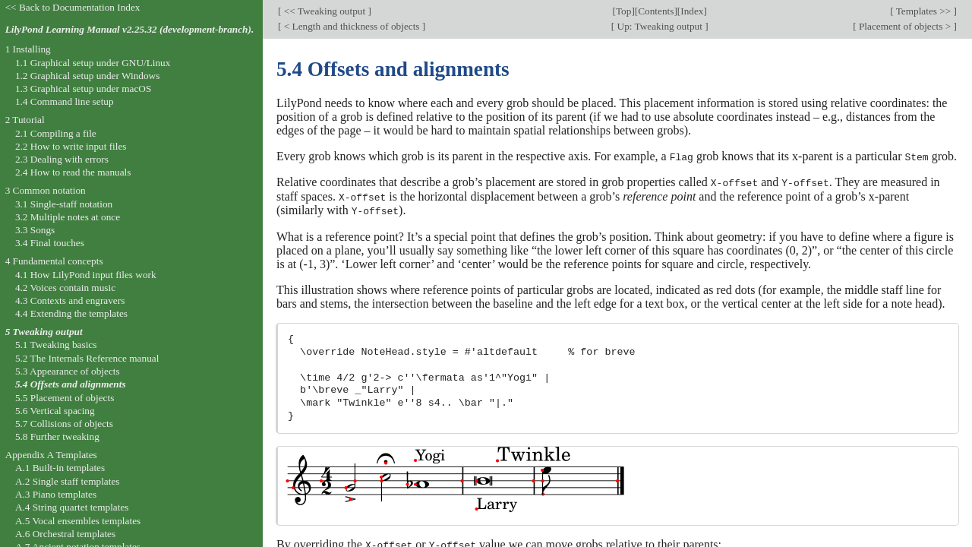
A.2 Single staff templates (67, 481)
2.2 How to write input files (71, 146)
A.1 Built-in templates (60, 467)
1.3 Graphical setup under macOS (83, 88)
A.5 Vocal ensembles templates (77, 520)
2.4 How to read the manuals (73, 172)
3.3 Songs (35, 230)
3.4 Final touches (49, 242)
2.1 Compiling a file (55, 133)
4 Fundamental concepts (54, 261)
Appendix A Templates (51, 454)
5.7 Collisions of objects (64, 423)
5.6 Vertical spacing (55, 410)
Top (623, 11)
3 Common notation (45, 190)
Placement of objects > (905, 26)
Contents (656, 11)
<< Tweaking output (324, 11)
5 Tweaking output (44, 331)
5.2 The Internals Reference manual (87, 358)
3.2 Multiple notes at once (67, 217)
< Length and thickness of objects (351, 26)
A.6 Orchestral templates (65, 533)
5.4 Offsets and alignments (70, 384)
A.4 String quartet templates (72, 507)
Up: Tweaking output (659, 26)
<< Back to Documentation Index (72, 7)
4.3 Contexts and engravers (70, 300)
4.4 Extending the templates (71, 313)
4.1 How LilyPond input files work (85, 274)
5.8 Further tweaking (57, 436)
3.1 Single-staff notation (63, 204)
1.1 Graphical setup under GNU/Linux (92, 62)
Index (691, 11)
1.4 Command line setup (64, 101)
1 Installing (28, 49)
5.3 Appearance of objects (67, 371)
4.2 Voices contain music (65, 287)
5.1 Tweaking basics (56, 344)
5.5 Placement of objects (64, 397)
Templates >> (924, 11)
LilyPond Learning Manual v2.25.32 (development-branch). (129, 29)
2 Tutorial (25, 119)
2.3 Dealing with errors (62, 159)
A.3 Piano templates (55, 494)
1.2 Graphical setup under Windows (87, 75)
